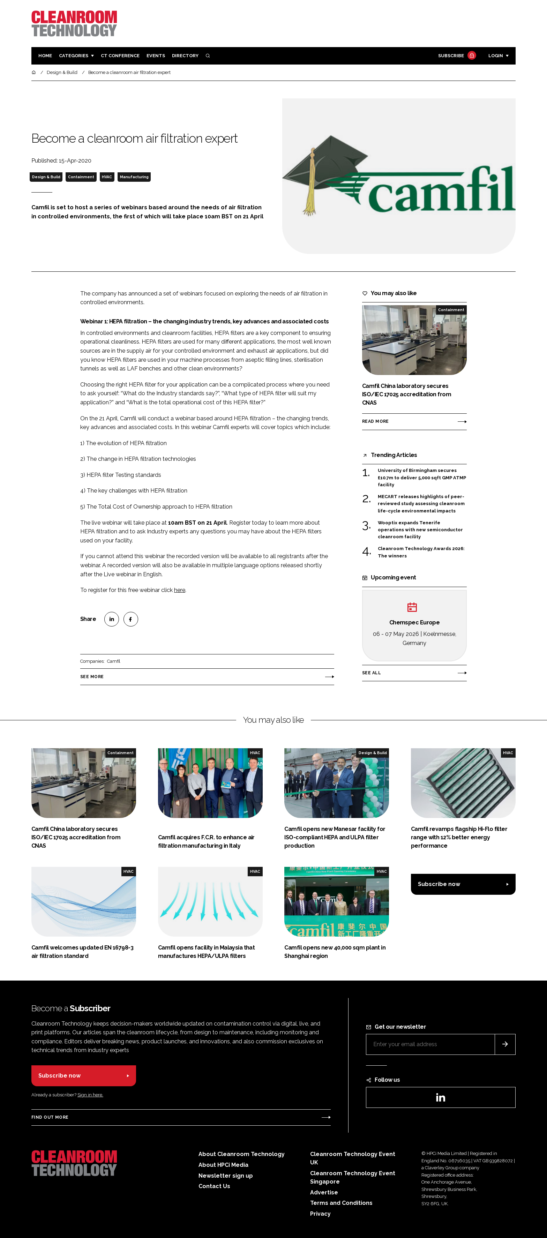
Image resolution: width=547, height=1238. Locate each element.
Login (495, 55)
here (179, 590)
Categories (73, 55)
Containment (81, 177)
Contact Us (214, 1186)
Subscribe (456, 56)
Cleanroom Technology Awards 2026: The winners (421, 552)
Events (156, 55)
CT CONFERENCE (120, 55)
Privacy (320, 1213)
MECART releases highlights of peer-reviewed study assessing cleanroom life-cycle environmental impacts (421, 504)
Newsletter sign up (225, 1175)
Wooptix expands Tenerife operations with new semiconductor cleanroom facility (420, 530)
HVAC (107, 177)
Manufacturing (134, 177)
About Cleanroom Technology (241, 1154)
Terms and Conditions (341, 1203)
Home (45, 55)
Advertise (324, 1192)
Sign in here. (90, 1094)
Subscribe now (439, 884)
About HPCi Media (223, 1165)
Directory (185, 55)
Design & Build (46, 177)
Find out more (49, 1117)
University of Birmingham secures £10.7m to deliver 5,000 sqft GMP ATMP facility (422, 477)
